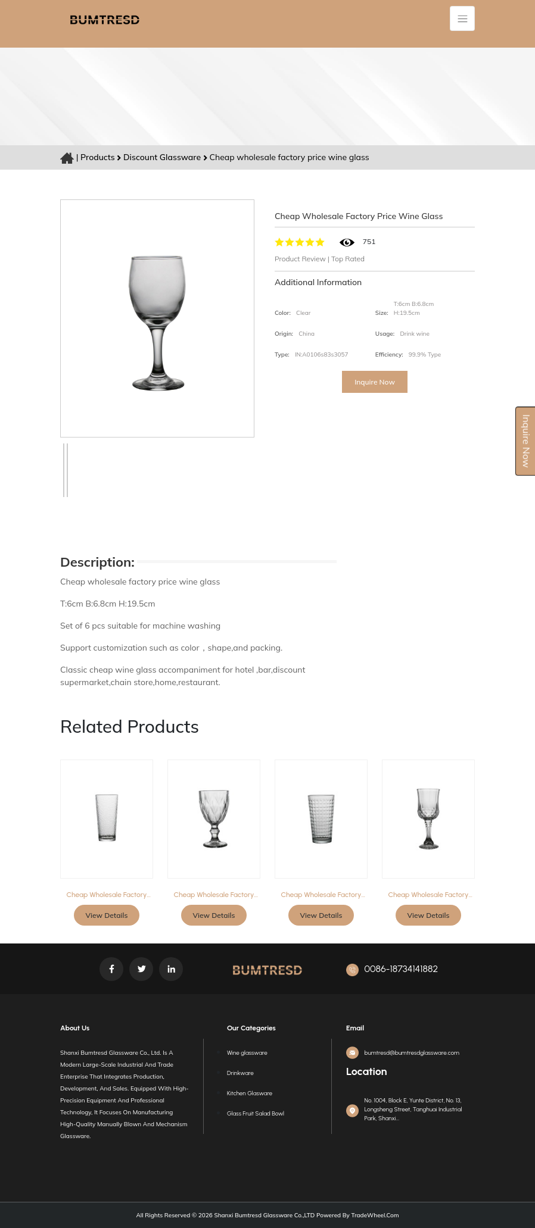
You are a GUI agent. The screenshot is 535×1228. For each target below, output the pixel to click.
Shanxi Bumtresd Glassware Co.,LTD (264, 1215)
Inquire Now (374, 381)
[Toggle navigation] (462, 18)
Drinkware (240, 1073)
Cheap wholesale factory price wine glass (214, 894)
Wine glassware (247, 1053)
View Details (107, 915)
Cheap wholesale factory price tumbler (107, 894)
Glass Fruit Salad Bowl (255, 1113)
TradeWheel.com (375, 1215)
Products (97, 157)
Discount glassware (163, 157)
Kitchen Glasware (249, 1093)
